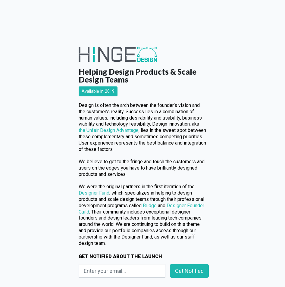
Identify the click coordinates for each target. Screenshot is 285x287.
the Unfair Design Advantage (109, 130)
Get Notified (189, 271)
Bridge (150, 205)
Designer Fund (94, 193)
